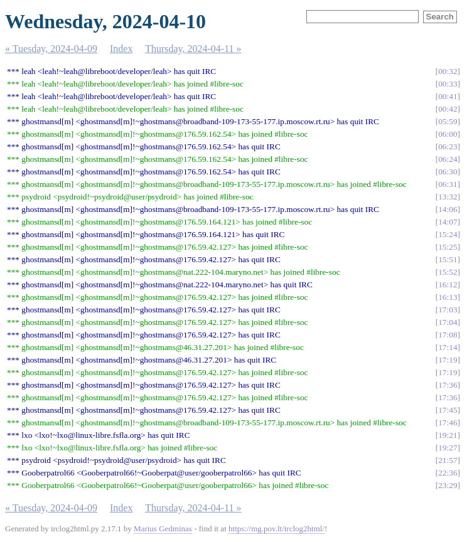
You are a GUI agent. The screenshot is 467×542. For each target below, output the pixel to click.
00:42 (447, 109)
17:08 (447, 334)
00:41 (447, 96)
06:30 (447, 171)
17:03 (447, 309)
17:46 (447, 422)
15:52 (447, 272)
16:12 (447, 284)
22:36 (447, 472)
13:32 (447, 196)
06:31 (447, 184)
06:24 (447, 159)
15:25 (447, 247)
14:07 (447, 221)
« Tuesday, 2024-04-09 (51, 48)
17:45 (447, 410)
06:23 (447, 146)
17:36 (447, 385)
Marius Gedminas (163, 528)
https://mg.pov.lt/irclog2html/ (276, 528)
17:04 (447, 322)
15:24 (447, 234)
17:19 (447, 359)
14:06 (447, 209)
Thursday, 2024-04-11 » (193, 48)
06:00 (447, 134)
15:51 (447, 259)
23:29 (447, 485)
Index (121, 48)
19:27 (447, 447)
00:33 (447, 83)
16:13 (447, 297)
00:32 (447, 71)
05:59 (447, 121)
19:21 (447, 435)
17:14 (447, 347)
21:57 (447, 460)
